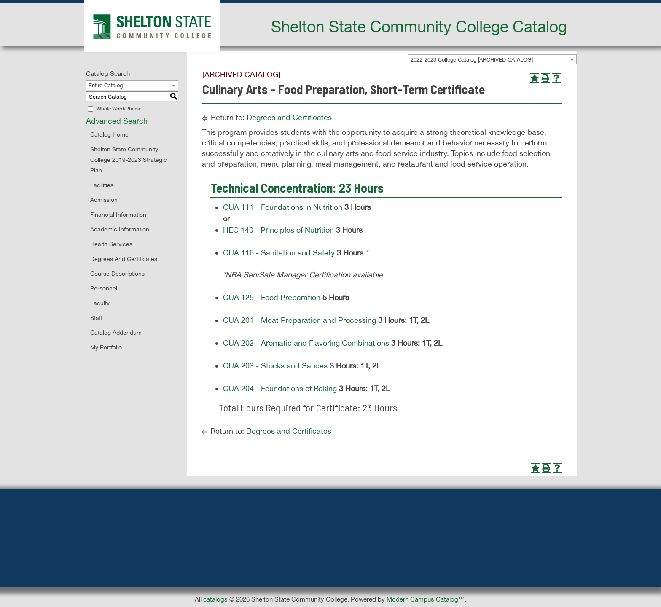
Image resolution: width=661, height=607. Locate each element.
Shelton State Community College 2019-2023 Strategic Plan (128, 160)
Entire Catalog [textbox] (106, 85)
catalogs (215, 599)
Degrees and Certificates (123, 258)
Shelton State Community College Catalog (419, 26)
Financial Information (118, 214)
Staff (96, 317)
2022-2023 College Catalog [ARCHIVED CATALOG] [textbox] (472, 59)
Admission (104, 199)
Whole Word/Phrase (119, 109)
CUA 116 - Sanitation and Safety (279, 252)
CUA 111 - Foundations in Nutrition (282, 207)
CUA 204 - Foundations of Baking (280, 388)
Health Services (111, 244)
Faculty (100, 303)
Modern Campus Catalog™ (426, 599)
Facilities (101, 185)
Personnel (103, 288)
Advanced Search (117, 120)
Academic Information (119, 229)
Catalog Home (109, 134)
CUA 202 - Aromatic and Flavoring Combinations (306, 342)
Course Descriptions (117, 273)
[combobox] (492, 59)
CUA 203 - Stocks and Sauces (275, 365)
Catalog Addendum (116, 332)
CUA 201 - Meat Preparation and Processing (299, 320)
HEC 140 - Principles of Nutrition (278, 230)
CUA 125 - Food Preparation (271, 297)
